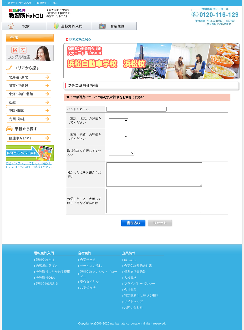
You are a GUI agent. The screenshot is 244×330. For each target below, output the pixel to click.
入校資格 (130, 277)
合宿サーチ (88, 259)
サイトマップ (133, 301)
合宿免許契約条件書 (138, 265)
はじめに (130, 259)
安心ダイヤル (89, 281)
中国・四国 (28, 110)
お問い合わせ (133, 307)
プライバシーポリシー (139, 283)
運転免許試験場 (47, 283)
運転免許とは (45, 259)
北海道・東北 (28, 77)
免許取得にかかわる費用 (53, 271)
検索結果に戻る (80, 39)
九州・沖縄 (28, 118)
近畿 (28, 102)
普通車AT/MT (28, 138)
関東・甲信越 (28, 85)
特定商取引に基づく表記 (141, 295)
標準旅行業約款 (135, 271)
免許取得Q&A (45, 277)
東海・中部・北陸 (28, 93)
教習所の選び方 (47, 265)
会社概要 (130, 289)
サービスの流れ (91, 265)
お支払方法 (88, 287)
